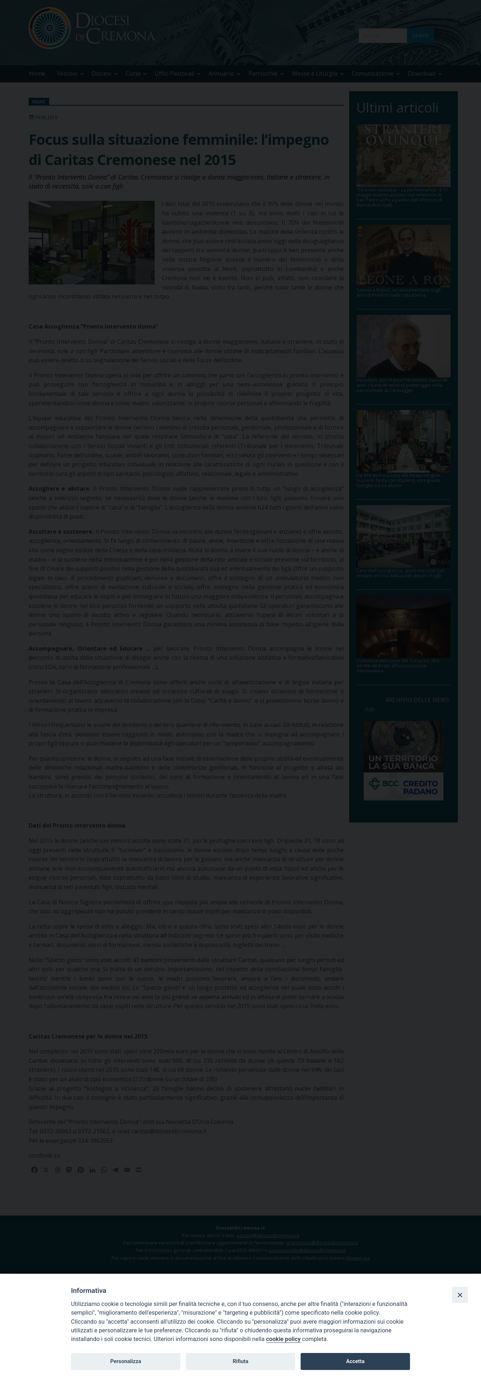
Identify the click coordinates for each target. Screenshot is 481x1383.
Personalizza (125, 1361)
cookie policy (283, 1339)
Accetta (355, 1361)
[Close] (460, 1295)
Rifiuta (240, 1361)
